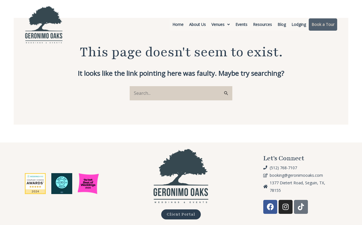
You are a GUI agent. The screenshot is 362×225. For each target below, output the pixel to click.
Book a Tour (323, 24)
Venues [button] (220, 24)
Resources (262, 24)
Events (241, 24)
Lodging (298, 24)
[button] (221, 24)
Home (178, 24)
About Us (197, 24)
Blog (281, 24)
